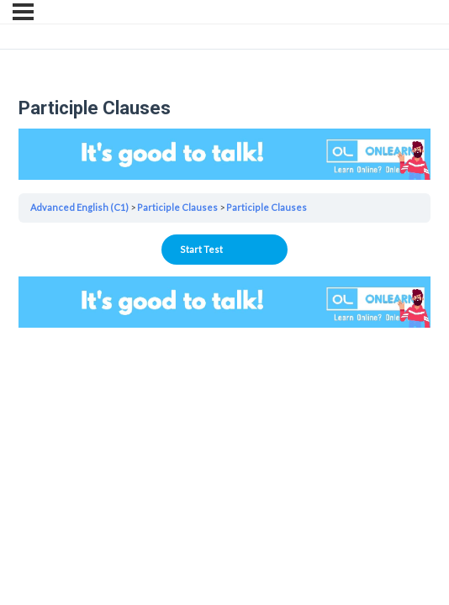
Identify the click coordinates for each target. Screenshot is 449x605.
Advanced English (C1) (79, 207)
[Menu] (23, 11)
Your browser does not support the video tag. (224, 154)
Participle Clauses (177, 207)
